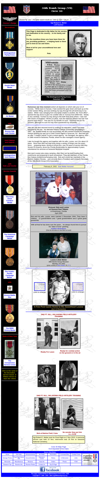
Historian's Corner (42, 457)
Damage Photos (7, 458)
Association (53, 454)
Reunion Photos (30, 464)
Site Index (19, 454)
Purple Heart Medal (10, 86)
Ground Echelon (30, 458)
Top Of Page (53, 464)
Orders (53, 461)
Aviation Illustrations (58, 229)
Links (75, 458)
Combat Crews (76, 454)
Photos (65, 461)
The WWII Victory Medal (9, 329)
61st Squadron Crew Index (59, 449)
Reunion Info (19, 464)
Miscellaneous (19, 461)
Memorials (7, 461)
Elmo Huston (61, 265)
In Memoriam (64, 458)
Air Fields (42, 454)
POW (76, 461)
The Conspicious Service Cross (9, 363)
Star (9, 297)
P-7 (69, 265)
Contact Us (42, 464)
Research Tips (7, 464)
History (53, 458)
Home (7, 454)
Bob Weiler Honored (65, 166)
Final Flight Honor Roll (19, 457)
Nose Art (41, 461)
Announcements (30, 454)
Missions (30, 461)
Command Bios (64, 454)
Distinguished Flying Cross (9, 54)
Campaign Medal (10, 276)
